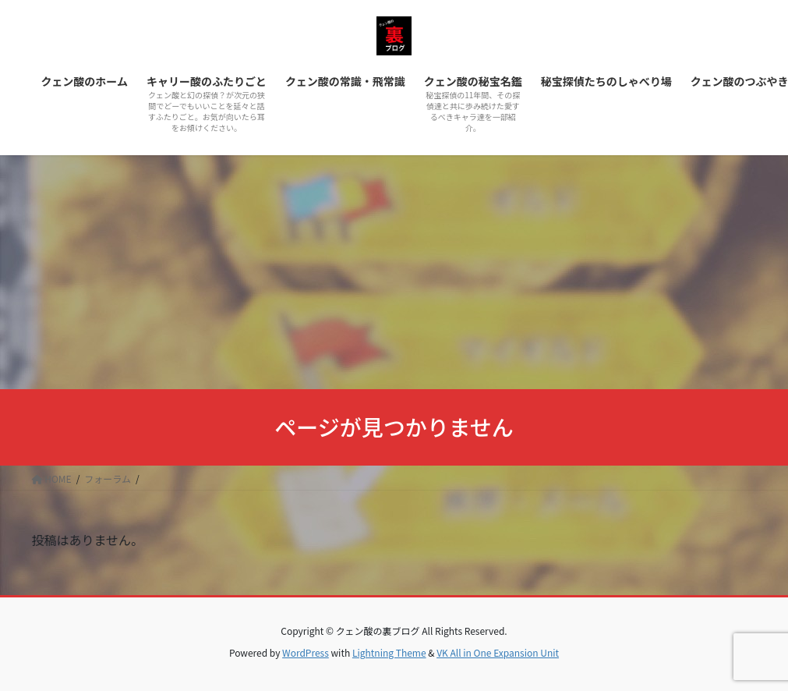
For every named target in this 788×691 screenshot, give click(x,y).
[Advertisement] (394, 272)
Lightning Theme (389, 652)
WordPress (305, 652)
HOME (52, 478)
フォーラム (107, 478)
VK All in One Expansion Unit (497, 652)
